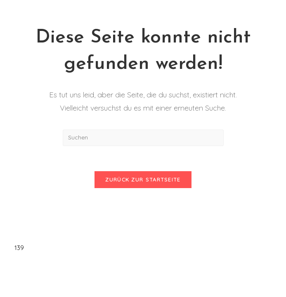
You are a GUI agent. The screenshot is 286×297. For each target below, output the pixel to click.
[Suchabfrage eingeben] (143, 138)
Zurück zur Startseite (142, 179)
